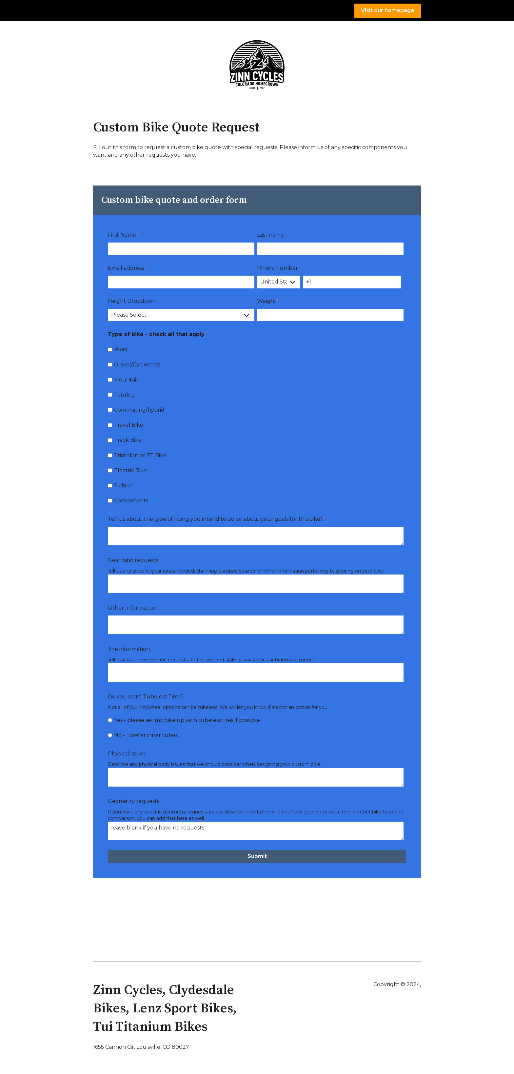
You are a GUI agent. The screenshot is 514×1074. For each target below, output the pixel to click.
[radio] (256, 720)
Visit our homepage (387, 10)
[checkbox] (256, 424)
